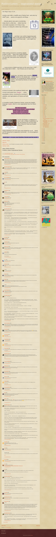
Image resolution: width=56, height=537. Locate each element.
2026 (43, 96)
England (14, 154)
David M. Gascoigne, (7, 158)
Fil (4, 269)
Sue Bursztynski (6, 371)
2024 (43, 98)
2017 (43, 131)
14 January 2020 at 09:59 (7, 320)
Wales (24, 154)
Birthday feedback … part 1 (46, 123)
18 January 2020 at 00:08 (7, 473)
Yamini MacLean (6, 190)
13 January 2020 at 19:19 (7, 261)
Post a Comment (5, 522)
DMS (5, 469)
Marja (5, 392)
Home (21, 525)
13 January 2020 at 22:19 (7, 282)
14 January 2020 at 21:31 (7, 363)
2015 (43, 133)
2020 (43, 103)
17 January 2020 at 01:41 (7, 461)
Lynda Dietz (5, 492)
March (44, 115)
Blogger (32, 535)
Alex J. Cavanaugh (6, 177)
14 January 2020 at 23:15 (7, 378)
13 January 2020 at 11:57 (7, 164)
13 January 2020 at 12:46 (7, 179)
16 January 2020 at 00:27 (7, 445)
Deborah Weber (6, 348)
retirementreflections (7, 387)
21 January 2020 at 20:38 (7, 510)
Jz (4, 284)
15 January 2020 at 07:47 (7, 402)
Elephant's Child (6, 246)
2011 (43, 138)
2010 (43, 139)
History (20, 154)
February (44, 116)
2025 (43, 97)
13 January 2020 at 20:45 (7, 271)
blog (7, 154)
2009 (43, 140)
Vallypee (5, 279)
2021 (43, 102)
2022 (43, 101)
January (44, 117)
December (44, 104)
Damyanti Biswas (6, 339)
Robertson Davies (5, 144)
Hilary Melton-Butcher (7, 295)
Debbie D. (5, 398)
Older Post (38, 525)
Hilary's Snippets (17, 154)
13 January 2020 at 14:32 (7, 198)
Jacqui (5, 343)
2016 (43, 132)
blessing (5, 154)
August (44, 109)
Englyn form (4, 142)
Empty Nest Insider (6, 353)
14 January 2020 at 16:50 (7, 351)
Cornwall (11, 154)
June (43, 111)
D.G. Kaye (5, 459)
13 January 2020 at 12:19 (7, 169)
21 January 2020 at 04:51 (7, 494)
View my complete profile (45, 92)
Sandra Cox (5, 376)
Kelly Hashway (6, 334)
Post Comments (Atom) (8, 527)
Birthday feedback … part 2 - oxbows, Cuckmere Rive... (47, 122)
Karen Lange (6, 329)
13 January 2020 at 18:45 (7, 249)
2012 (43, 137)
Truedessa (5, 381)
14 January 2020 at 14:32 (7, 341)
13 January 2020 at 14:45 (7, 206)
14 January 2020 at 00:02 (7, 287)
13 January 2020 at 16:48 (7, 239)
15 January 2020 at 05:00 (7, 396)
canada (9, 154)
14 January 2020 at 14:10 (7, 336)
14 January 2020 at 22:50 (7, 368)
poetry (22, 154)
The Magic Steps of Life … (46, 124)
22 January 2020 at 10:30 (7, 520)
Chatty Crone (6, 201)
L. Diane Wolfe (6, 196)
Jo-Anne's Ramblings (7, 361)
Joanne (5, 172)
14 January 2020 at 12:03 (7, 326)
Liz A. (5, 259)
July (43, 110)
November (44, 105)
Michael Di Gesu (6, 501)
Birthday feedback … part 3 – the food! (47, 120)
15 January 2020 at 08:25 (7, 439)
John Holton (6, 237)
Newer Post (4, 525)
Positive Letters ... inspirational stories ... (23, 3)
